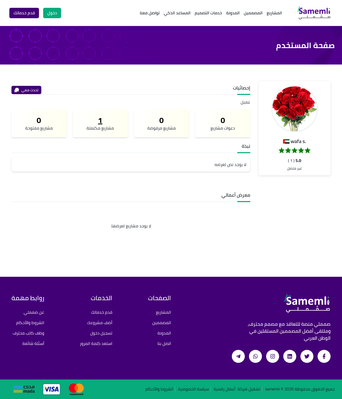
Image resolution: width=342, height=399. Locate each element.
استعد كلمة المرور (96, 343)
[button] (294, 108)
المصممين (253, 13)
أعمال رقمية (224, 389)
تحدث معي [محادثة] (26, 90)
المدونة (233, 13)
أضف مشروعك (99, 322)
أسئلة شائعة (33, 343)
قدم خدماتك (101, 312)
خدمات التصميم (208, 13)
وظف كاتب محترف (28, 333)
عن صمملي (34, 312)
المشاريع (274, 13)
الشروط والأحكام (30, 322)
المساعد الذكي (177, 13)
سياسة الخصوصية (193, 389)
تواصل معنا (150, 13)
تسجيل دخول (101, 333)
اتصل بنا (164, 343)
